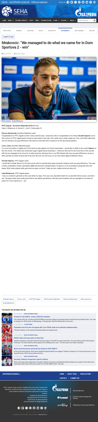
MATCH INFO (7, 30)
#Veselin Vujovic (8, 299)
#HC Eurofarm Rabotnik (52, 299)
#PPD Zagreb (6, 121)
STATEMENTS (65, 30)
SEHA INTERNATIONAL (31, 314)
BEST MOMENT (79, 30)
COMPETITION (8, 37)
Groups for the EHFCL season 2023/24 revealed (32, 317)
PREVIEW (19, 30)
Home (4, 20)
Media (72, 20)
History (63, 20)
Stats (31, 20)
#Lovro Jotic (21, 299)
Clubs (55, 20)
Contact (63, 378)
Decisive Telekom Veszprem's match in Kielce (31, 359)
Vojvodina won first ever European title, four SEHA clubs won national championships (45, 327)
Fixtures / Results (21, 20)
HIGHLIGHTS (52, 30)
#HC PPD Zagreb (34, 299)
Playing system (46, 20)
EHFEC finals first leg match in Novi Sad (28, 338)
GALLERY (92, 30)
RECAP (41, 30)
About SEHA (72, 374)
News (9, 20)
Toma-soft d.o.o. (42, 414)
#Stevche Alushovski (70, 299)
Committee (74, 378)
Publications (85, 374)
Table (37, 20)
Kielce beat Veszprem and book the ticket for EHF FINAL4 (35, 349)
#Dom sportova (86, 299)
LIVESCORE (30, 30)
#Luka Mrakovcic (17, 121)
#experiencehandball (11, 374)
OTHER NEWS (28, 324)
